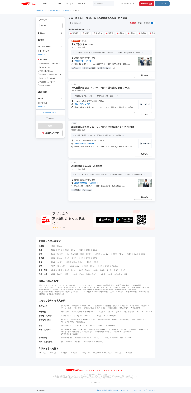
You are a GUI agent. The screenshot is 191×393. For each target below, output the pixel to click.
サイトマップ (137, 390)
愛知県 (53, 262)
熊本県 (88, 274)
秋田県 (81, 250)
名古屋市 (59, 262)
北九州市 (59, 274)
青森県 (53, 250)
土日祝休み (64, 320)
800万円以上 (108, 353)
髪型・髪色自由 (129, 312)
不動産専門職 (125, 287)
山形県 (88, 250)
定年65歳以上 (128, 332)
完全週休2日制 (75, 320)
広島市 (87, 270)
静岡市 (74, 262)
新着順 (140, 23)
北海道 (53, 246)
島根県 (60, 270)
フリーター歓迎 (66, 308)
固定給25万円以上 (66, 326)
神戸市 (92, 266)
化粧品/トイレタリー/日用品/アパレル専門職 (66, 289)
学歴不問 (125, 306)
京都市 (77, 266)
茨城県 (129, 254)
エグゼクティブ (144, 292)
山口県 (95, 270)
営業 (40, 285)
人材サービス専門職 (116, 292)
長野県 (95, 258)
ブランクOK (77, 308)
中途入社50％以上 (91, 312)
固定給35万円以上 (81, 326)
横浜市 (76, 254)
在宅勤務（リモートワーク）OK (71, 316)
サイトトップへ (95, 382)
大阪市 (59, 266)
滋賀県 (107, 266)
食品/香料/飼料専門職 (46, 292)
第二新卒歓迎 (134, 306)
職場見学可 (99, 342)
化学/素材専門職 (44, 289)
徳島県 (102, 270)
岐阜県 (89, 262)
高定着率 (102, 312)
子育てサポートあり (80, 329)
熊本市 (94, 274)
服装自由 (110, 312)
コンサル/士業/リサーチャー (65, 287)
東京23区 (60, 254)
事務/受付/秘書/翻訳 (122, 285)
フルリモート (88, 316)
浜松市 (80, 262)
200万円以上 (43, 353)
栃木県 (136, 254)
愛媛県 (116, 270)
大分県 (102, 274)
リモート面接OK (87, 342)
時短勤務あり (80, 322)
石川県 (74, 258)
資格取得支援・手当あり (103, 332)
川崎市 (82, 254)
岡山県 (67, 270)
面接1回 (77, 342)
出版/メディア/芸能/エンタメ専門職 (66, 292)
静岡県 (69, 262)
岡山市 (73, 270)
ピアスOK (148, 312)
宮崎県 (109, 274)
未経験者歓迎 (65, 306)
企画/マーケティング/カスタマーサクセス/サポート (61, 285)
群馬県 (143, 254)
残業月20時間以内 (138, 320)
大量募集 (69, 342)
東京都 (53, 254)
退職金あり (117, 332)
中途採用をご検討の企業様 (104, 390)
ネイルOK (139, 312)
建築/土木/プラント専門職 (109, 287)
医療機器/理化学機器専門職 (104, 289)
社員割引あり (88, 332)
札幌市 (59, 246)
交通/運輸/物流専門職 (101, 292)
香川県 (109, 270)
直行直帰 (115, 338)
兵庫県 (86, 266)
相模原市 (88, 254)
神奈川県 (69, 254)
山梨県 (88, 258)
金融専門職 (132, 289)
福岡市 (66, 274)
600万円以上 (86, 353)
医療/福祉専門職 (120, 289)
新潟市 (59, 258)
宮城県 (67, 250)
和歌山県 (115, 266)
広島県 (81, 270)
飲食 (51, 287)
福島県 (95, 250)
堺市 (63, 266)
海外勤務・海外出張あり (83, 338)
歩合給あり (101, 326)
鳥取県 (53, 270)
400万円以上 (64, 353)
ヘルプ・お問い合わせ (149, 390)
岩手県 (60, 250)
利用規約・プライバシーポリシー (123, 390)
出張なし (96, 338)
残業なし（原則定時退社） (121, 320)
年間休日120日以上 (89, 320)
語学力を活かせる (66, 338)
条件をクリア (42, 54)
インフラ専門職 (86, 292)
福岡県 (53, 274)
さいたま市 (105, 254)
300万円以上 (66, 10)
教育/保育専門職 (131, 292)
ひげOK (118, 312)
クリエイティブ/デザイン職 (90, 287)
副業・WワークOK (126, 338)
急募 (62, 342)
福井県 (81, 258)
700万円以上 (97, 353)
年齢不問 (108, 306)
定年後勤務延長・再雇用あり (70, 334)
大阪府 (53, 266)
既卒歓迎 (144, 306)
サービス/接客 (43, 287)
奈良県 (100, 266)
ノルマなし (105, 338)
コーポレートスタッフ (87, 285)
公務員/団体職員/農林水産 (55, 294)
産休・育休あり (55, 10)
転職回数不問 (112, 308)
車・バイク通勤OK (110, 316)
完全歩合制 (111, 326)
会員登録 (146, 4)
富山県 (67, 258)
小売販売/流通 (136, 285)
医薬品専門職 (87, 289)
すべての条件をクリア (50, 112)
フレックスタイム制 (67, 322)
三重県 (96, 262)
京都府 (71, 266)
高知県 (123, 270)
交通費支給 (114, 329)
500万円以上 (75, 353)
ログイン (162, 4)
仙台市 (73, 250)
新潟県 (53, 258)
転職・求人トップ (42, 10)
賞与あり (92, 326)
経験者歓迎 (75, 306)
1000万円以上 (130, 353)
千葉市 (121, 254)
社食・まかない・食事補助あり (71, 332)
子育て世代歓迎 (89, 308)
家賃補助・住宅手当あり (129, 329)
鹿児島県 (117, 274)
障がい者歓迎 (101, 308)
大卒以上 (116, 306)
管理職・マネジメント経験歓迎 (92, 306)
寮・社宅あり (143, 329)
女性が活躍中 (65, 312)
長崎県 (81, 274)
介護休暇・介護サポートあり (98, 329)
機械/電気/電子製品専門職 (140, 287)
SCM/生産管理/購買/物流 (105, 285)
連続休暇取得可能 (104, 320)
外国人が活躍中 (77, 312)
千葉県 (115, 254)
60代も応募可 (123, 308)
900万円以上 (119, 353)
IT (77, 287)
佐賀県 (74, 274)
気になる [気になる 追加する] (144, 75)
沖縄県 (125, 274)
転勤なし (98, 316)
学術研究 (42, 294)
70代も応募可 (135, 308)
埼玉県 (98, 254)
